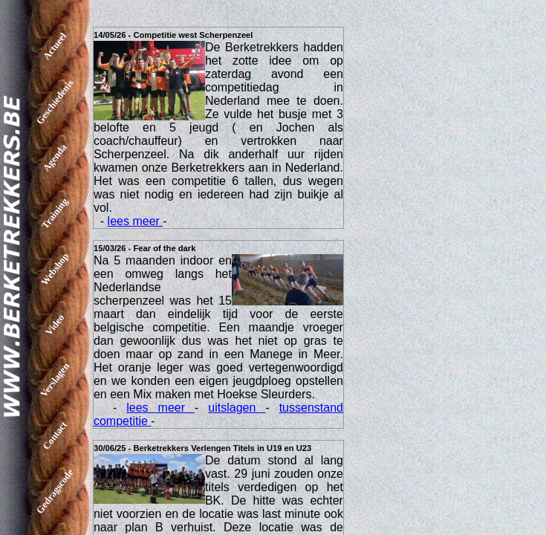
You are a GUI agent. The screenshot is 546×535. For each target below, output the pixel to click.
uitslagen (236, 407)
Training (54, 212)
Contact (54, 435)
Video (54, 324)
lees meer (135, 221)
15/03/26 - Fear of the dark (144, 248)
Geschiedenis (55, 101)
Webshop (55, 269)
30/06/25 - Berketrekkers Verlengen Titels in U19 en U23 (202, 448)
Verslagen (54, 379)
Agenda (55, 158)
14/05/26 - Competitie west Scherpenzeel (173, 34)
